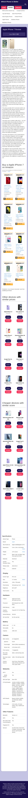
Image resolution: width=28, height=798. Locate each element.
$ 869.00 (8, 360)
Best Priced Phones (17, 13)
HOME (3, 7)
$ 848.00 (20, 312)
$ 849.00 (8, 336)
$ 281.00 (20, 465)
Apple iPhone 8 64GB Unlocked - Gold (19, 275)
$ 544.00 (19, 418)
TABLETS (18, 7)
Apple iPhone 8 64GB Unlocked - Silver (19, 216)
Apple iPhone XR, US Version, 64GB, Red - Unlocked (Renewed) (8, 188)
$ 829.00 (8, 312)
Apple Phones (5, 19)
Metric (23, 549)
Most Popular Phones (7, 16)
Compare (8, 320)
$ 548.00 (19, 442)
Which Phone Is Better (9, 2)
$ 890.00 (8, 383)
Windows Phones (15, 19)
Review (8, 317)
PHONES (10, 7)
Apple (13, 541)
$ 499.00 (8, 489)
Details (9, 171)
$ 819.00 (20, 337)
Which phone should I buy (8, 10)
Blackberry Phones (6, 22)
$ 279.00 (8, 419)
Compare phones (21, 10)
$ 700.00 (8, 443)
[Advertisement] (14, 521)
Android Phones (18, 16)
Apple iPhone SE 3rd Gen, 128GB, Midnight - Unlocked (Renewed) (20, 188)
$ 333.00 (19, 489)
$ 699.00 (8, 465)
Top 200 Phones (6, 13)
